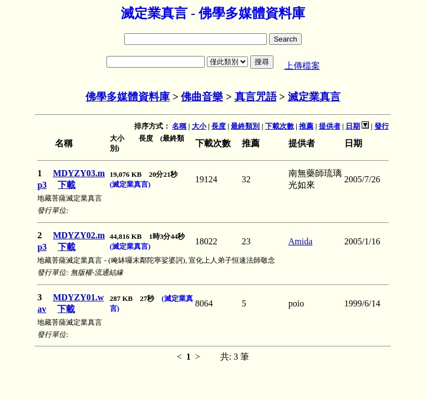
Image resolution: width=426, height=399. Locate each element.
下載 (66, 185)
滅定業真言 (314, 97)
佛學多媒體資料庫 (127, 97)
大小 (199, 126)
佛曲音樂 (202, 97)
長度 (218, 126)
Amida (300, 241)
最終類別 (245, 126)
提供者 (330, 126)
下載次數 (279, 126)
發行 (381, 126)
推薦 (306, 126)
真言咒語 (256, 97)
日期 (353, 126)
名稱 (179, 126)
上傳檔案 (302, 65)
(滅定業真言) (130, 184)
